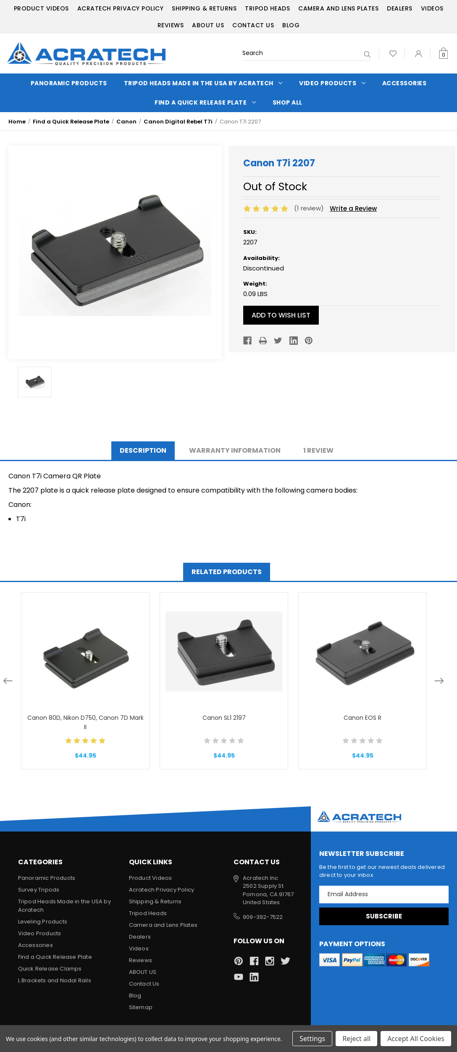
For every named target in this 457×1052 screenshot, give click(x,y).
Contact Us (253, 25)
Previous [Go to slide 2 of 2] (8, 681)
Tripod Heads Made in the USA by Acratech (203, 83)
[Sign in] (418, 53)
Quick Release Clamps (50, 969)
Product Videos (41, 8)
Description (143, 450)
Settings (312, 1038)
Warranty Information (235, 450)
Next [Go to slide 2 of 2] (439, 681)
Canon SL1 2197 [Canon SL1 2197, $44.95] (224, 718)
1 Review (318, 450)
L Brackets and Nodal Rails (54, 980)
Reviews (171, 25)
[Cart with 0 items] (443, 53)
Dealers (399, 8)
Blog (290, 25)
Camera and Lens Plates (338, 8)
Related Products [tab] (227, 572)
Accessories (404, 83)
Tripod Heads (267, 8)
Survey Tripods (39, 890)
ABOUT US (208, 25)
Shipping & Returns (204, 8)
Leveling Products (42, 922)
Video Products (332, 83)
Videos (432, 8)
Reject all (356, 1038)
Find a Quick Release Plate (205, 102)
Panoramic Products (69, 83)
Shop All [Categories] (287, 102)
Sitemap (140, 1007)
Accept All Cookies (415, 1038)
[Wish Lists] (393, 53)
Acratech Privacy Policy (120, 8)
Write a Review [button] (353, 208)
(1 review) (310, 208)
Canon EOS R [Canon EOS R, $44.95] (362, 718)
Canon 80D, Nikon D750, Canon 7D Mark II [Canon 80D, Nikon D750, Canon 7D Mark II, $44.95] (85, 722)
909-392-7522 (263, 917)
